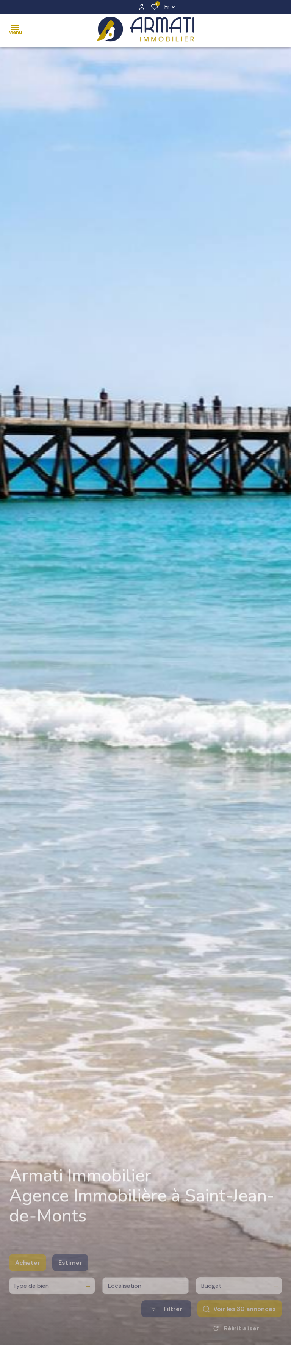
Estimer (70, 1273)
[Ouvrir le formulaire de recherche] (166, 1319)
